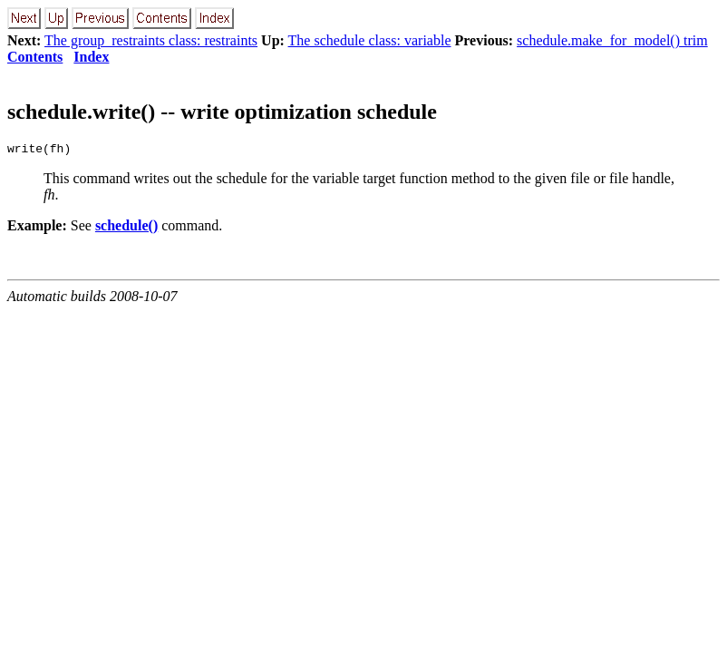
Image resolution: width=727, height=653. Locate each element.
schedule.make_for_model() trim (612, 40)
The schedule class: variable (369, 40)
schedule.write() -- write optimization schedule (222, 111)
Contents (35, 56)
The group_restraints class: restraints (150, 40)
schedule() (126, 228)
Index (91, 56)
